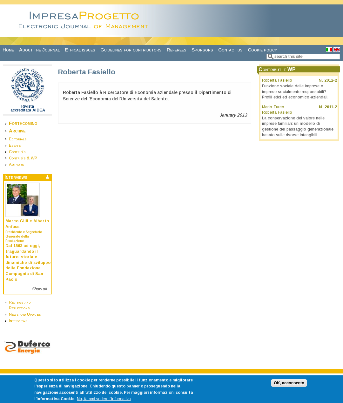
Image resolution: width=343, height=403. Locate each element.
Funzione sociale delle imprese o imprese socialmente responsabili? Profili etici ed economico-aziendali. (295, 91)
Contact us (230, 49)
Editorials (17, 139)
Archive (17, 130)
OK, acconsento (289, 386)
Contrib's (17, 152)
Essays (15, 145)
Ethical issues (80, 49)
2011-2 (331, 107)
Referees (176, 49)
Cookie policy (262, 49)
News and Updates (25, 314)
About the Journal (39, 49)
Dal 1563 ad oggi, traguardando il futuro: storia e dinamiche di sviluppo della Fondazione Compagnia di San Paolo (27, 263)
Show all (39, 289)
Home (8, 49)
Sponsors (202, 49)
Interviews (18, 321)
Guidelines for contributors (131, 49)
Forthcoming (23, 123)
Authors (16, 164)
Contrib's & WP (23, 158)
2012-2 (330, 80)
